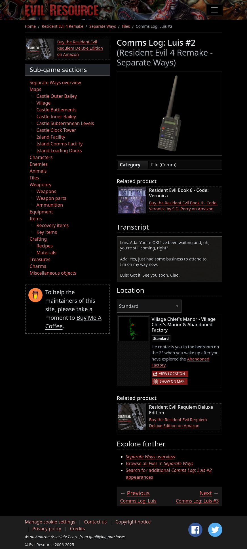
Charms (38, 266)
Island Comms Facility (60, 144)
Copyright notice (133, 522)
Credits (77, 528)
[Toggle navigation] (214, 10)
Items (36, 218)
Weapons (46, 191)
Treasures (40, 259)
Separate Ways (102, 26)
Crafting (38, 239)
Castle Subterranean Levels (65, 123)
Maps (35, 89)
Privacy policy (47, 528)
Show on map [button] (172, 381)
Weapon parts (51, 198)
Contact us (95, 522)
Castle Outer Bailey (57, 96)
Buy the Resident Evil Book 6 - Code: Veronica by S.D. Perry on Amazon (183, 206)
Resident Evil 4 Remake (62, 26)
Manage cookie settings (50, 522)
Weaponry (41, 184)
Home (30, 26)
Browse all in (159, 463)
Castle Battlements (57, 110)
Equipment (41, 212)
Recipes (45, 246)
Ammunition (50, 205)
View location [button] (172, 373)
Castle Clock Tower (56, 130)
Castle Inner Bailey (56, 116)
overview (151, 456)
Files (126, 26)
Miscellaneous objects (53, 273)
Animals (38, 171)
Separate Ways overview (55, 82)
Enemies (39, 164)
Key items (47, 232)
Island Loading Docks (59, 150)
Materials (46, 252)
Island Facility (51, 137)
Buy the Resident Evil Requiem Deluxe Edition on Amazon (80, 48)
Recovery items (53, 225)
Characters (41, 157)
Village (44, 103)
